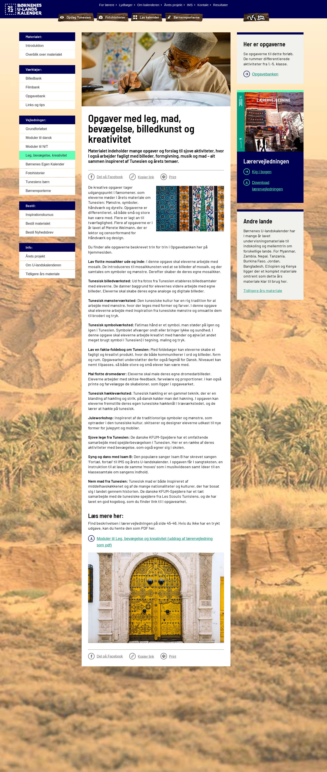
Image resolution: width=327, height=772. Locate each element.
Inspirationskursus (39, 214)
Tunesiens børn (223, 17)
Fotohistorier (112, 17)
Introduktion (35, 45)
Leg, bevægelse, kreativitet (46, 155)
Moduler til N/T (37, 146)
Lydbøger (125, 5)
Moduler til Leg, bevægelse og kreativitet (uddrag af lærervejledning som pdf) (155, 541)
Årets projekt (173, 5)
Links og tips (35, 105)
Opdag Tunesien (75, 17)
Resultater (220, 5)
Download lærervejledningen (267, 185)
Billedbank (34, 78)
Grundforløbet (36, 129)
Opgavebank (35, 96)
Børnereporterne (183, 17)
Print (168, 177)
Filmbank (33, 87)
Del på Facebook (105, 177)
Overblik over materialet (44, 54)
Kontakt (203, 5)
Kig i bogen (261, 171)
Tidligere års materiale (43, 274)
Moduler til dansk (39, 137)
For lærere (106, 5)
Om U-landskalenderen (43, 265)
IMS (190, 5)
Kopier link (141, 177)
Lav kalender (146, 17)
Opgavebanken (265, 74)
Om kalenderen (148, 5)
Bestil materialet (38, 223)
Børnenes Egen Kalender (45, 164)
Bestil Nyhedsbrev (39, 232)
